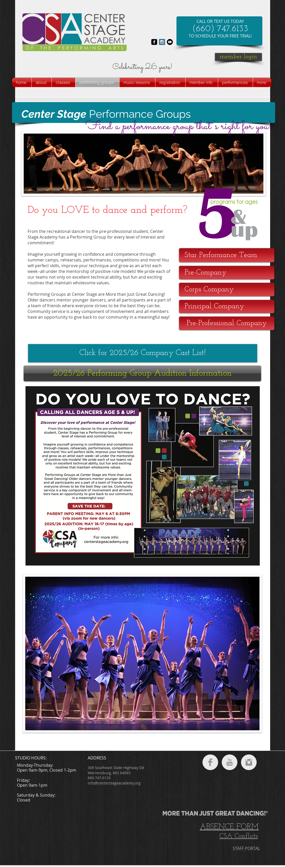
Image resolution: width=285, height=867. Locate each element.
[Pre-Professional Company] (226, 323)
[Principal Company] (226, 306)
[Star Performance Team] (226, 255)
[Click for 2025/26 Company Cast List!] (142, 353)
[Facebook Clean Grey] (210, 762)
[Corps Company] (226, 289)
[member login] (238, 57)
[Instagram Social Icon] (162, 42)
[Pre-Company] (226, 272)
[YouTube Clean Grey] (229, 762)
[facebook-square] (154, 42)
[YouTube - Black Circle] (170, 42)
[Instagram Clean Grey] (249, 762)
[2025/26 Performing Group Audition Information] (142, 373)
